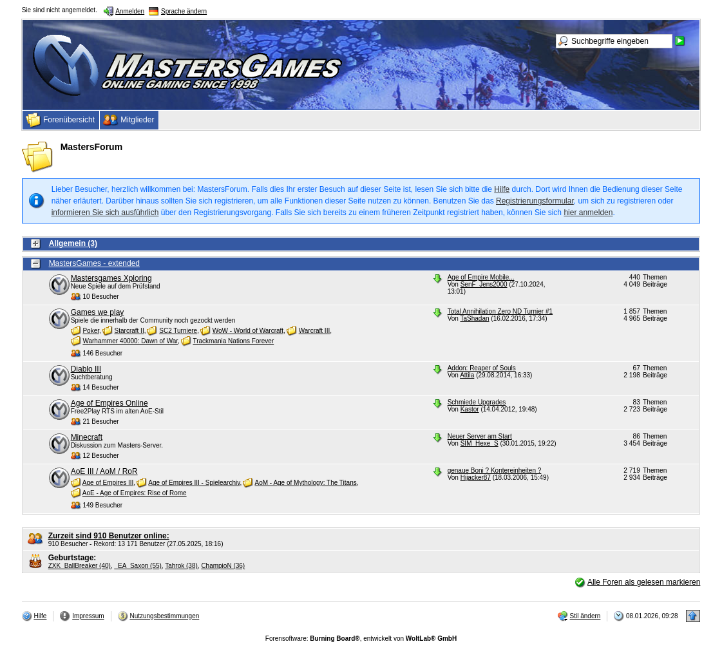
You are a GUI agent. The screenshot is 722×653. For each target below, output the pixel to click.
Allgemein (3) (73, 243)
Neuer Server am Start (480, 436)
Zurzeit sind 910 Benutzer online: (108, 535)
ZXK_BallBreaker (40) (79, 565)
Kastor (470, 409)
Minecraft (86, 437)
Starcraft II (129, 330)
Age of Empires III (107, 482)
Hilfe (501, 189)
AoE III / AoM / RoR (104, 471)
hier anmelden (588, 212)
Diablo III (86, 369)
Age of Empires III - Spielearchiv (194, 482)
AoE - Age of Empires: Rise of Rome (134, 493)
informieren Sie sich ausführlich (105, 212)
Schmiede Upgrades (477, 402)
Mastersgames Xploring (111, 278)
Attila (467, 375)
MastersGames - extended (94, 263)
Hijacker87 (476, 477)
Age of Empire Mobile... (481, 277)
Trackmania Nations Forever (233, 341)
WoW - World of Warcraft (248, 330)
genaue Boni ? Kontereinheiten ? (495, 470)
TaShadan (475, 318)
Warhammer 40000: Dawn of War (130, 341)
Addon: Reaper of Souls (482, 368)
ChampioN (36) (223, 565)
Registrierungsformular (535, 200)
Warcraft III (314, 330)
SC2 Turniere (178, 330)
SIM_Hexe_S (480, 443)
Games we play (97, 312)
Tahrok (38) (181, 565)
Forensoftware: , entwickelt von (361, 638)
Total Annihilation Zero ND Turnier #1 (500, 311)
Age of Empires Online (109, 403)
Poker (90, 330)
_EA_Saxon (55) (137, 565)
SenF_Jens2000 (484, 284)
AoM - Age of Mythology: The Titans (305, 482)
